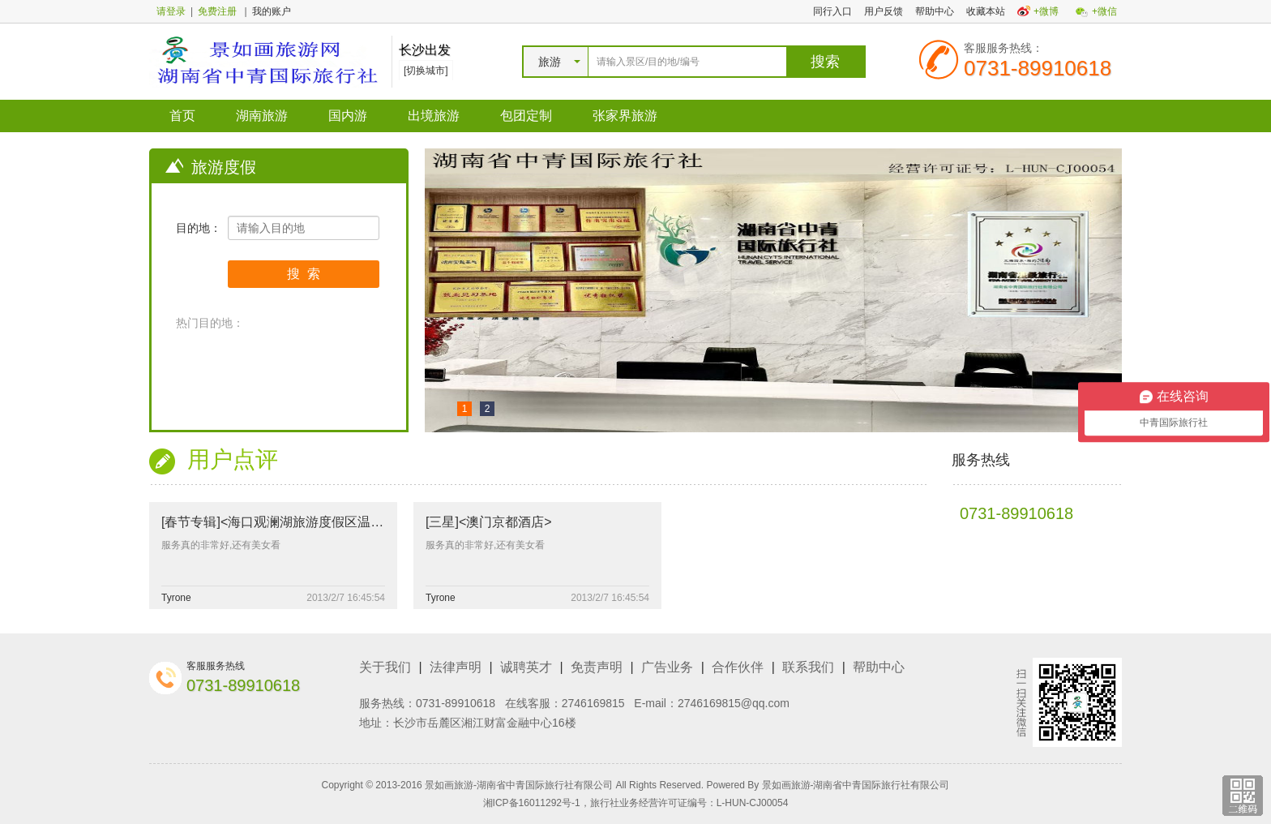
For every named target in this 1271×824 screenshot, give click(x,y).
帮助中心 (934, 11)
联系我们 (808, 667)
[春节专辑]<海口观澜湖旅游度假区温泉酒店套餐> (302, 522)
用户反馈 (883, 11)
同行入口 (832, 11)
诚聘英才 (526, 667)
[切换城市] (426, 70)
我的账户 (271, 11)
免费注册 (217, 11)
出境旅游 (434, 115)
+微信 (1104, 11)
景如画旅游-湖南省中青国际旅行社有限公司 (856, 785)
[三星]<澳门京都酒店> (489, 522)
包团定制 (526, 115)
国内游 (347, 115)
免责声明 (597, 667)
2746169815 (593, 703)
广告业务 (667, 667)
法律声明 (455, 667)
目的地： (198, 227)
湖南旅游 (262, 115)
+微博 (1046, 11)
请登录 (171, 11)
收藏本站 (985, 11)
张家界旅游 (625, 115)
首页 (182, 115)
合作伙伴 (738, 667)
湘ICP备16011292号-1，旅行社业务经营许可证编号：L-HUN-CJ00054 (636, 803)
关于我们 (385, 667)
